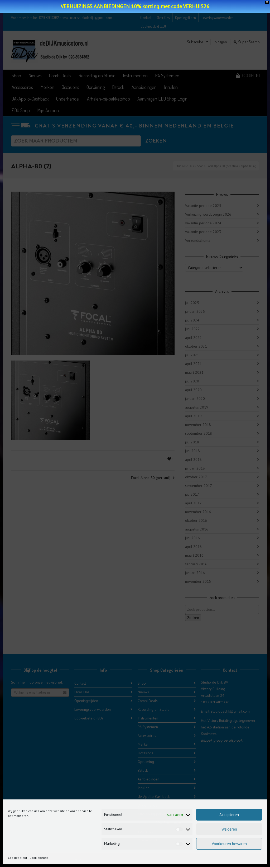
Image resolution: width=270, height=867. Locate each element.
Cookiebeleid (17, 858)
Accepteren (229, 814)
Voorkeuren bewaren (229, 843)
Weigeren (229, 829)
